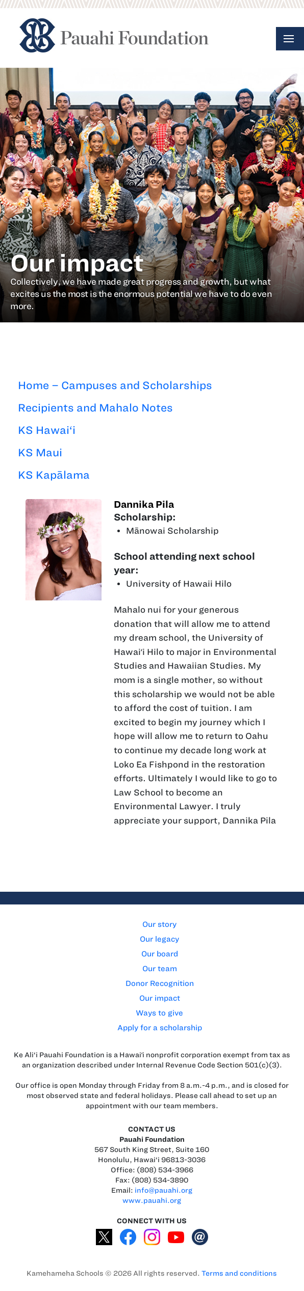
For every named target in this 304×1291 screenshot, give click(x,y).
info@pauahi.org (163, 1190)
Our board (159, 954)
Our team (159, 969)
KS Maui (40, 452)
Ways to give (159, 1013)
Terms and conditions (239, 1273)
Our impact (159, 998)
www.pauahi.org (151, 1200)
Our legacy (159, 939)
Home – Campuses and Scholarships (115, 385)
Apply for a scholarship (159, 1028)
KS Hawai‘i (46, 430)
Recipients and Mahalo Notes (95, 408)
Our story (159, 924)
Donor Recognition (159, 983)
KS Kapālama (54, 475)
